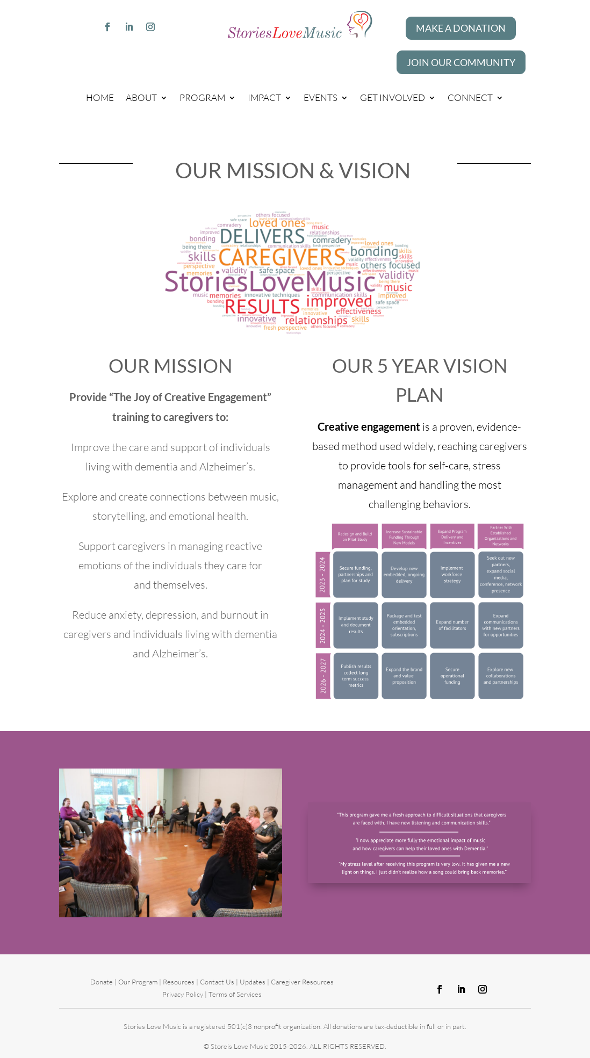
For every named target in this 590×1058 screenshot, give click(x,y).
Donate (102, 981)
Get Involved (392, 97)
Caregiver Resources (302, 981)
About (141, 97)
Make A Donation (461, 28)
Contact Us (217, 981)
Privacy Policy (182, 994)
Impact (264, 97)
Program (202, 97)
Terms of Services (235, 994)
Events (320, 97)
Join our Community (461, 62)
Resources (179, 981)
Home (100, 97)
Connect (470, 97)
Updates (252, 981)
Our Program (137, 981)
